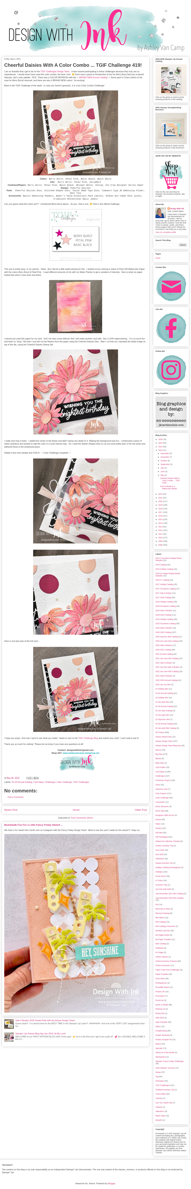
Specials (158, 1048)
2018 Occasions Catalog (165, 606)
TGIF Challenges (81, 782)
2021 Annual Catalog (164, 654)
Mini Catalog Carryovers (165, 926)
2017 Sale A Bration (163, 593)
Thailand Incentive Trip (164, 1090)
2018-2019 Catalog (163, 615)
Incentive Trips (161, 885)
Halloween (159, 859)
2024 (160, 447)
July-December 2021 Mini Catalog (169, 894)
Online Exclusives (162, 965)
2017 (160, 512)
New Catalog (160, 944)
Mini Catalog (160, 922)
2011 (160, 534)
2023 (160, 450)
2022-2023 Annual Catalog (166, 680)
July (162, 468)
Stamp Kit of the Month (164, 1052)
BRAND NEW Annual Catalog (93, 77)
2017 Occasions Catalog (165, 589)
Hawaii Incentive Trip (164, 863)
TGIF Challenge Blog (88, 738)
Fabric (158, 824)
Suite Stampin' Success (165, 1068)
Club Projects (160, 793)
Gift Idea (158, 833)
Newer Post (10, 809)
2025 (160, 443)
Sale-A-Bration (161, 1022)
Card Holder (160, 767)
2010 (160, 538)
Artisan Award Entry (163, 737)
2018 (160, 509)
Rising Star (159, 1013)
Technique (159, 1081)
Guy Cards (159, 850)
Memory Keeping (162, 913)
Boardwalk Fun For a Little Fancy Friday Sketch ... (33, 824)
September (165, 464)
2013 (160, 527)
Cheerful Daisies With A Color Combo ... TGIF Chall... (170, 480)
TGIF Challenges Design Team (54, 71)
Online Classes (161, 957)
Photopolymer (161, 983)
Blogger (111, 1183)
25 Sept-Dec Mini (162, 719)
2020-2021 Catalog (163, 650)
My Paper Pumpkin (163, 939)
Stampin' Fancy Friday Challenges (169, 1061)
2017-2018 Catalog (163, 597)
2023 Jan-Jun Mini (163, 685)
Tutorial (158, 1098)
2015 (160, 519)
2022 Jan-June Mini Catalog (167, 671)
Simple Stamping (162, 1035)
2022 (160, 494)
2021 (160, 498)
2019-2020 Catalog (163, 632)
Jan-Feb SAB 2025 (163, 889)
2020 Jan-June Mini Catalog (167, 641)
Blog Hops (159, 763)
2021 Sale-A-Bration (163, 663)
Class (157, 785)
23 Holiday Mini (161, 689)
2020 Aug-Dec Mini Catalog (166, 637)
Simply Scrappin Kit (163, 1039)
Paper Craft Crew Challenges (167, 970)
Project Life (160, 992)
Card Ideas (38, 782)
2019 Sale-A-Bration (163, 628)
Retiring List (160, 1009)
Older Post (141, 809)
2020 (160, 501)
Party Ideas (160, 978)
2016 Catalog (160, 565)
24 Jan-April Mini (162, 702)
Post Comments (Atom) (82, 818)
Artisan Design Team (164, 741)
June (162, 471)
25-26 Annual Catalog (164, 724)
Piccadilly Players (162, 987)
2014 (160, 523)
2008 (160, 545)
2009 (160, 541)
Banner (158, 750)
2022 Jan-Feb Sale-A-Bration (167, 667)
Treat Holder (160, 1094)
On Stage (159, 952)
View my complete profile (165, 232)
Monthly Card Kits (162, 931)
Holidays (159, 872)
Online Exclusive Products (166, 961)
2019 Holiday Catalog (164, 619)
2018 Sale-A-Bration (163, 610)
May (162, 475)
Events (158, 819)
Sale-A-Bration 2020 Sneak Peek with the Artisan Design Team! (45, 1020)
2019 (160, 505)
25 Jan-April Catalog (163, 711)
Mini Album (159, 918)
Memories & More (162, 909)
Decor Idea (159, 811)
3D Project (159, 732)
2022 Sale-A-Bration (163, 676)
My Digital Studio (162, 935)
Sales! (158, 1026)
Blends (158, 758)
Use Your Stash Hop (163, 1103)
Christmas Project (162, 780)
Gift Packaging (161, 837)
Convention (160, 802)
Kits (157, 904)
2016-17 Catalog (162, 580)
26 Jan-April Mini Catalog (165, 728)
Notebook (159, 948)
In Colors (159, 880)
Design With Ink (177, 209)
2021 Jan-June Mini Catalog (167, 658)
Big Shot (158, 754)
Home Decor (160, 876)
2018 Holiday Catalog (164, 602)
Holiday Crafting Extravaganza (168, 867)
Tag (157, 1076)
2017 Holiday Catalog (164, 584)
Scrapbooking (161, 1031)
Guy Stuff (159, 854)
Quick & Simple (161, 1005)
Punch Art (159, 1000)
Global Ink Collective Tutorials (167, 841)
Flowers (158, 828)
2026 (160, 439)
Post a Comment (15, 797)
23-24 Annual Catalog (22, 782)
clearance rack (161, 789)
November (165, 457)
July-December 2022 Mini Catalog (169, 898)
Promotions (160, 996)
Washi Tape (160, 1116)
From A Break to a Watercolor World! (168, 487)
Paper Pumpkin (161, 974)
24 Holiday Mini (161, 698)
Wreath (158, 1120)
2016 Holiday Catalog (164, 569)
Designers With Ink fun (164, 815)
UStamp (158, 1107)
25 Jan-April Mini (162, 715)
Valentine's (159, 1111)
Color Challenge (64, 782)
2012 (160, 530)
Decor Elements (162, 806)
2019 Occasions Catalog (165, 623)
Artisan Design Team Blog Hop (168, 745)
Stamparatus (160, 1057)
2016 (160, 516)
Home (76, 809)
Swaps (158, 1072)
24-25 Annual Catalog (164, 706)
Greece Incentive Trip (164, 846)
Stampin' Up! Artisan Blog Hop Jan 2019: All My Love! (40, 1033)
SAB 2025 (159, 1018)
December (165, 453)
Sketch (158, 1044)
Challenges (50, 782)
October (164, 461)
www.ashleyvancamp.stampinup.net (81, 753)
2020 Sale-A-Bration (163, 645)
